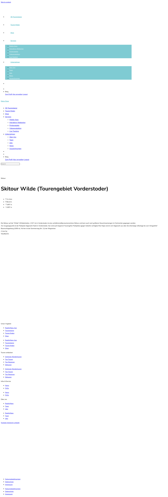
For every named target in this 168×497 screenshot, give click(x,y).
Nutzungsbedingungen (12, 479)
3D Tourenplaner (11, 108)
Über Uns (12, 137)
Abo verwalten (17, 94)
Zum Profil (8, 94)
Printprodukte (14, 125)
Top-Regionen (10, 362)
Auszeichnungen (15, 149)
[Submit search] (21, 164)
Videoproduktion (15, 128)
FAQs (7, 388)
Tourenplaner (9, 331)
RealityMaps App (11, 328)
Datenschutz (9, 482)
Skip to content (6, 2)
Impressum (9, 485)
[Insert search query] (10, 164)
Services (8, 117)
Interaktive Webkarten (17, 123)
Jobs (11, 143)
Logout (25, 94)
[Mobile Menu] (5, 101)
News (11, 146)
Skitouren (8, 365)
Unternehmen (10, 134)
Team (11, 140)
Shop (7, 114)
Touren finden (10, 111)
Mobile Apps (14, 120)
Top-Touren (9, 359)
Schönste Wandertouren (13, 357)
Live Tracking (14, 131)
